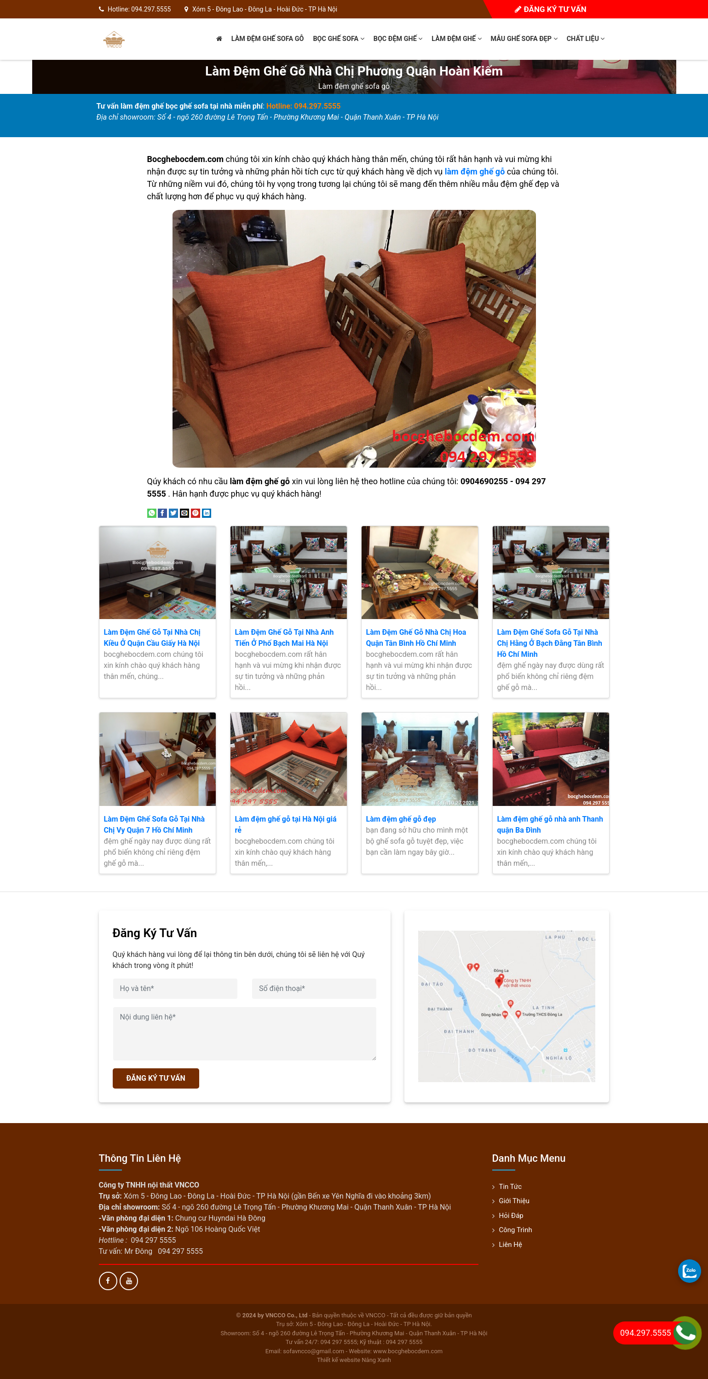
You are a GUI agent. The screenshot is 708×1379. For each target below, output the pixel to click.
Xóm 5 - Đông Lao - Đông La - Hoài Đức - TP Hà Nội (264, 9)
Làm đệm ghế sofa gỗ (267, 39)
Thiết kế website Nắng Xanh (354, 1359)
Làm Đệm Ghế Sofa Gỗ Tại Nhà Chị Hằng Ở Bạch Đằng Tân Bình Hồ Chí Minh (549, 643)
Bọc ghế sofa (338, 39)
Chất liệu (586, 39)
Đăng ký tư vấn (550, 9)
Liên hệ (510, 1244)
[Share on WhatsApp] (151, 512)
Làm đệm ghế (456, 39)
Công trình (515, 1230)
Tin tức (510, 1186)
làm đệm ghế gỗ (475, 171)
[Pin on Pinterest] (195, 512)
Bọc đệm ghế (398, 39)
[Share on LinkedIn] (206, 512)
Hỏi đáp (511, 1215)
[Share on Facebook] (162, 512)
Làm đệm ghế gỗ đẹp (401, 819)
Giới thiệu (514, 1201)
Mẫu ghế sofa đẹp (524, 39)
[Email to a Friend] (184, 512)
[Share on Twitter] (173, 512)
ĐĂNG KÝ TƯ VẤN (156, 1078)
